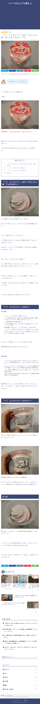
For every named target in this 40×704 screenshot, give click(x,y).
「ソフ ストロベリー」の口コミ (16, 168)
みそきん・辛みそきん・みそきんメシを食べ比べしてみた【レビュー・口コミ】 (20, 648)
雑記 (20, 685)
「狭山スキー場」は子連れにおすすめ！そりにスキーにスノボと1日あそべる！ (20, 624)
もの (20, 673)
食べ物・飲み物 (4, 32)
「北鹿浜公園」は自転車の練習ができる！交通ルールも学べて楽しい (20, 636)
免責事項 (25, 700)
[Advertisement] (20, 18)
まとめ (8, 172)
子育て (20, 677)
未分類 (20, 681)
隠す (23, 160)
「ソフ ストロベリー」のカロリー (17, 170)
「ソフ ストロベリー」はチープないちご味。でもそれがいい (21, 164)
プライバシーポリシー (17, 700)
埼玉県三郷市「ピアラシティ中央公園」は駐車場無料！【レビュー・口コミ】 (20, 630)
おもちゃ (20, 669)
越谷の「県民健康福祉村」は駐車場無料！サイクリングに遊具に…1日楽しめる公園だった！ (20, 642)
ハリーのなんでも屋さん (20, 3)
